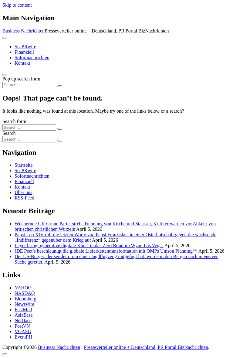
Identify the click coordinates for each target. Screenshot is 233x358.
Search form (14, 121)
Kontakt (22, 63)
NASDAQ (25, 293)
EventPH (23, 336)
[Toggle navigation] (4, 38)
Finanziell (24, 52)
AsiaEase (24, 315)
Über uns (23, 192)
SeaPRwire (25, 46)
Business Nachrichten (23, 30)
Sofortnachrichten (32, 57)
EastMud (23, 309)
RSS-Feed (24, 197)
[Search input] (29, 85)
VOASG (23, 331)
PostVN (22, 326)
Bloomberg (25, 298)
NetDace (23, 320)
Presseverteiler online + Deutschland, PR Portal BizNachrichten (146, 347)
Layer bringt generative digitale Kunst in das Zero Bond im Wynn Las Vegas (89, 245)
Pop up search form (21, 78)
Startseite (24, 165)
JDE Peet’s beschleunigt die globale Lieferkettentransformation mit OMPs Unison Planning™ (106, 251)
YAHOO (23, 287)
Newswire (24, 304)
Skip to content (17, 5)
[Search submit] (59, 86)
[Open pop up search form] (4, 75)
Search (9, 133)
